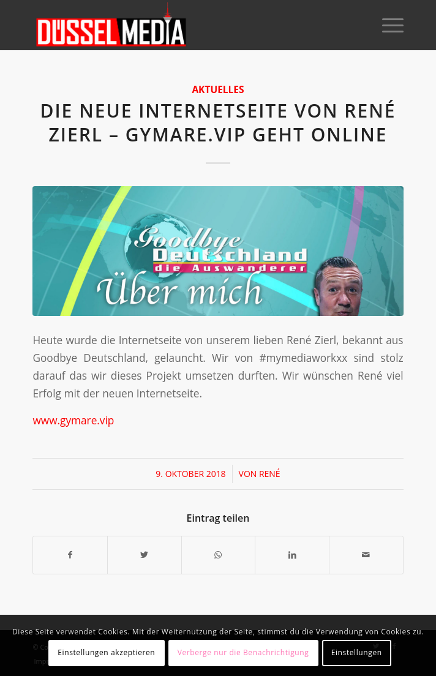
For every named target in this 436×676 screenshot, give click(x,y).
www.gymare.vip (73, 420)
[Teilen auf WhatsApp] (218, 554)
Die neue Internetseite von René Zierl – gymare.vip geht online (218, 122)
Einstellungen (356, 652)
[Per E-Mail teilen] (366, 554)
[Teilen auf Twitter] (144, 554)
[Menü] (387, 25)
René (269, 473)
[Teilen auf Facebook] (70, 554)
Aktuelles (218, 89)
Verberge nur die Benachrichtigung (243, 652)
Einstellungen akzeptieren (106, 652)
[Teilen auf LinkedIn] (292, 554)
